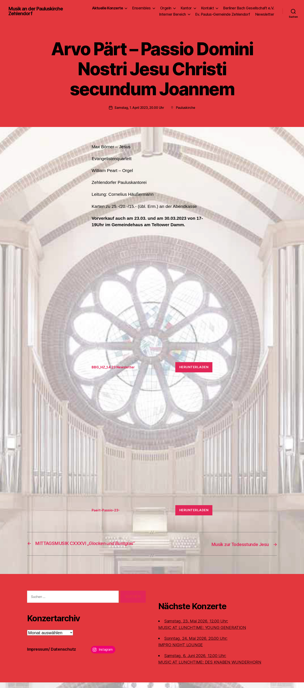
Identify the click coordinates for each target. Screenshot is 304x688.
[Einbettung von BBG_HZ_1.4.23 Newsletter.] (152, 296)
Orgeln (165, 8)
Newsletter (264, 14)
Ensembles (141, 8)
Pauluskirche (186, 107)
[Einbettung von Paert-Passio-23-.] (152, 439)
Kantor (186, 8)
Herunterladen (194, 367)
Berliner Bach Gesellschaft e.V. (248, 8)
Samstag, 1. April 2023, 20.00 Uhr (139, 107)
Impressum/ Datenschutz (53, 655)
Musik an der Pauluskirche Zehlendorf (35, 11)
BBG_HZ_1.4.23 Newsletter (115, 367)
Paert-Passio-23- (107, 510)
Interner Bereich (172, 14)
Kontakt (207, 8)
